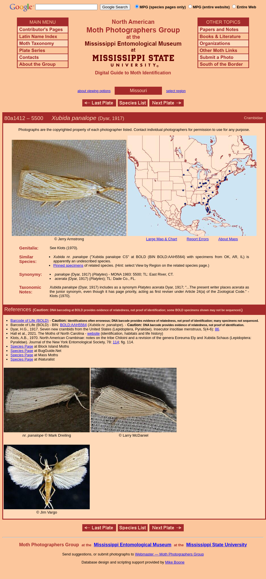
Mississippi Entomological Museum (132, 544)
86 (217, 329)
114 (116, 342)
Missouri (138, 90)
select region (176, 91)
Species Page (22, 346)
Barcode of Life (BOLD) (30, 320)
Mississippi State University (216, 544)
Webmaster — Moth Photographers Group (169, 554)
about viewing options (93, 91)
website (93, 333)
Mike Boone (175, 562)
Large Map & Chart (161, 239)
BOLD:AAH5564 (73, 325)
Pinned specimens (68, 265)
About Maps (228, 239)
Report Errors (198, 239)
